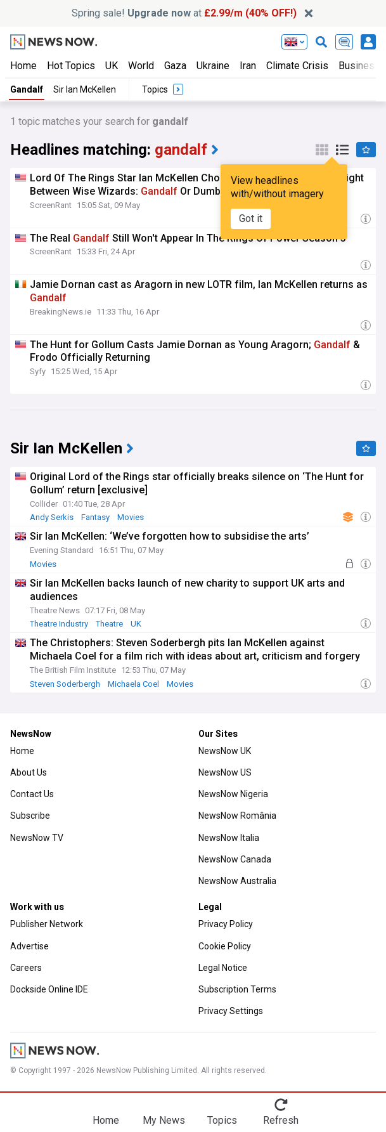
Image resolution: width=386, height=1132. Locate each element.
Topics (222, 1120)
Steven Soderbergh (65, 684)
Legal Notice (222, 968)
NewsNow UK (224, 751)
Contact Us (32, 794)
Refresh (281, 1120)
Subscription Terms (237, 989)
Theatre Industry (59, 623)
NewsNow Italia (228, 838)
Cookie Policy (224, 946)
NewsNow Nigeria (233, 794)
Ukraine (212, 66)
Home (23, 66)
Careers (26, 968)
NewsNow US (225, 772)
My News (164, 1120)
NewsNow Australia (237, 881)
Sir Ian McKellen (84, 89)
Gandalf (26, 89)
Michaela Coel (133, 684)
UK (111, 66)
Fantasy (95, 517)
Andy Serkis (52, 517)
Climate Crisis (297, 66)
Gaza (175, 66)
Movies (130, 517)
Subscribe (30, 815)
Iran (248, 66)
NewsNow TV (36, 838)
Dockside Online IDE (49, 989)
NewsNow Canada (234, 859)
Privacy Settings (230, 1011)
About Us (28, 772)
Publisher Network (46, 924)
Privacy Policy (225, 924)
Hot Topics (71, 66)
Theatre (109, 623)
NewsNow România (237, 815)
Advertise (29, 946)
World (141, 66)
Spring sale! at (184, 13)
